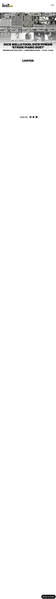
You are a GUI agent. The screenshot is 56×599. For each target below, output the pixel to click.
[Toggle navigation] (52, 5)
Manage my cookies (48, 596)
